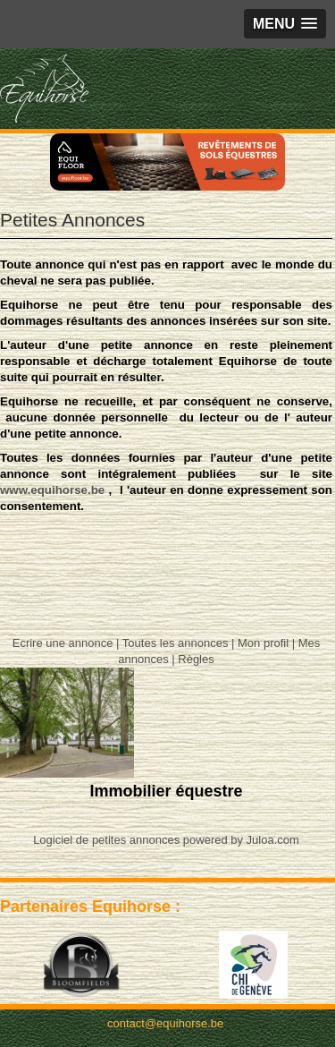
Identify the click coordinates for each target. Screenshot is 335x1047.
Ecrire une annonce (63, 643)
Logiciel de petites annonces (106, 840)
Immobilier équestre (165, 791)
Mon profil (263, 643)
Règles (196, 659)
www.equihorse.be (52, 490)
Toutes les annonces (175, 643)
